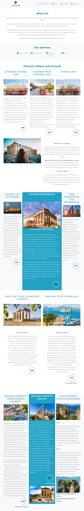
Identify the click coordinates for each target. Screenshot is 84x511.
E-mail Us (64, 4)
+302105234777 (44, 4)
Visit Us (55, 4)
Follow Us (75, 4)
